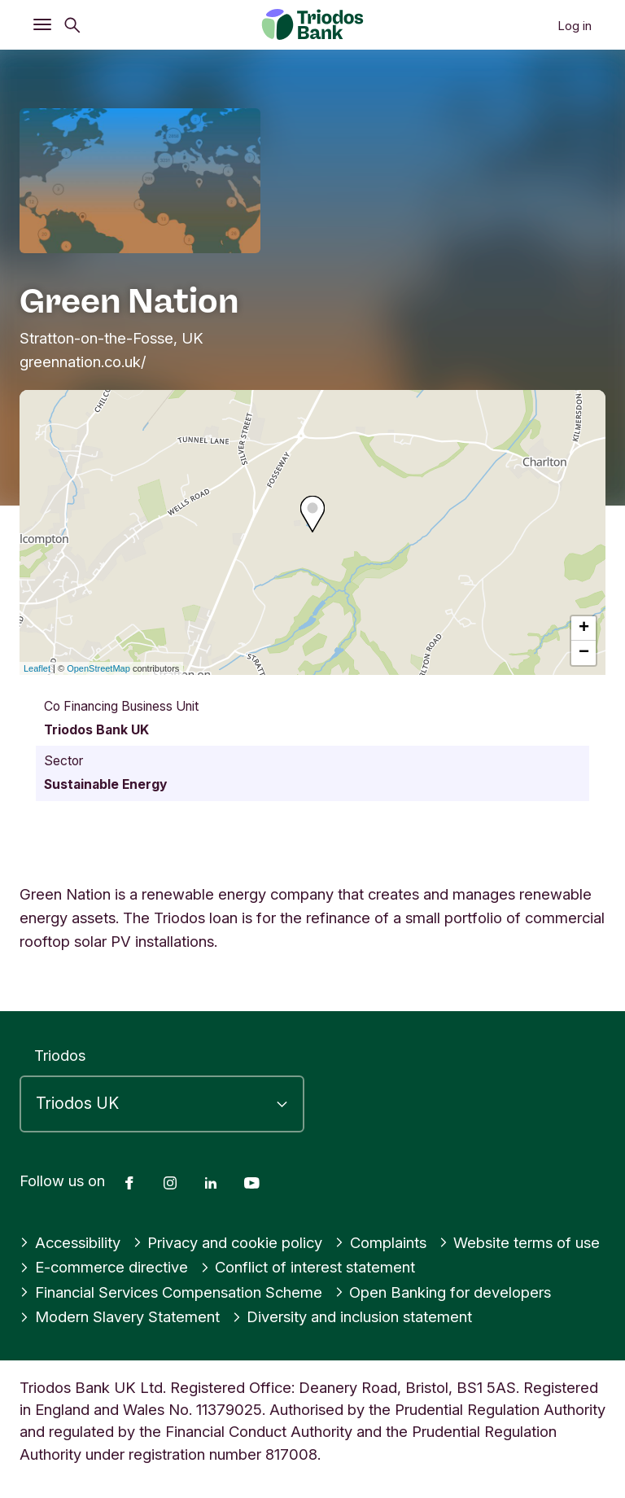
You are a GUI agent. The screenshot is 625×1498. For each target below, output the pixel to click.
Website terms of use (520, 1242)
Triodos (59, 1055)
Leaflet (37, 668)
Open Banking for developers (443, 1292)
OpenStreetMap (98, 668)
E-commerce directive (104, 1267)
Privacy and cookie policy (228, 1242)
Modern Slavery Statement (120, 1316)
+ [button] (584, 628)
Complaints (380, 1242)
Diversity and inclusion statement (352, 1316)
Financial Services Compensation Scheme (171, 1292)
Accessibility (70, 1242)
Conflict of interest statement (308, 1267)
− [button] (584, 653)
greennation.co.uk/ (83, 361)
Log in (574, 25)
